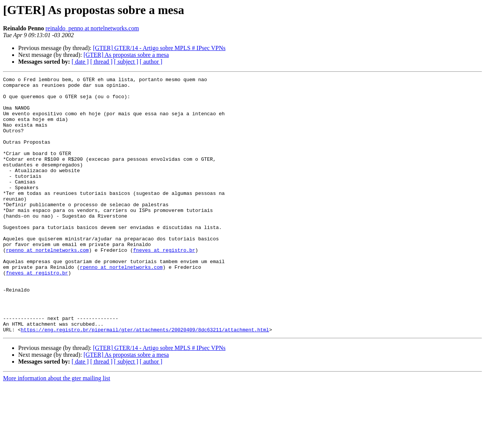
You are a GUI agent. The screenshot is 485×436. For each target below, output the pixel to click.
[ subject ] (126, 61)
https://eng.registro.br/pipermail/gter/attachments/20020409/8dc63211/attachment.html (145, 380)
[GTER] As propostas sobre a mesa (126, 55)
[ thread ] (101, 61)
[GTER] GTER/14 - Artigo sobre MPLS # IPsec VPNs (159, 48)
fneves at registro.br (164, 285)
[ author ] (151, 61)
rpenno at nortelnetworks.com (47, 285)
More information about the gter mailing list (56, 429)
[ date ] (80, 61)
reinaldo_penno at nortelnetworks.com (92, 28)
